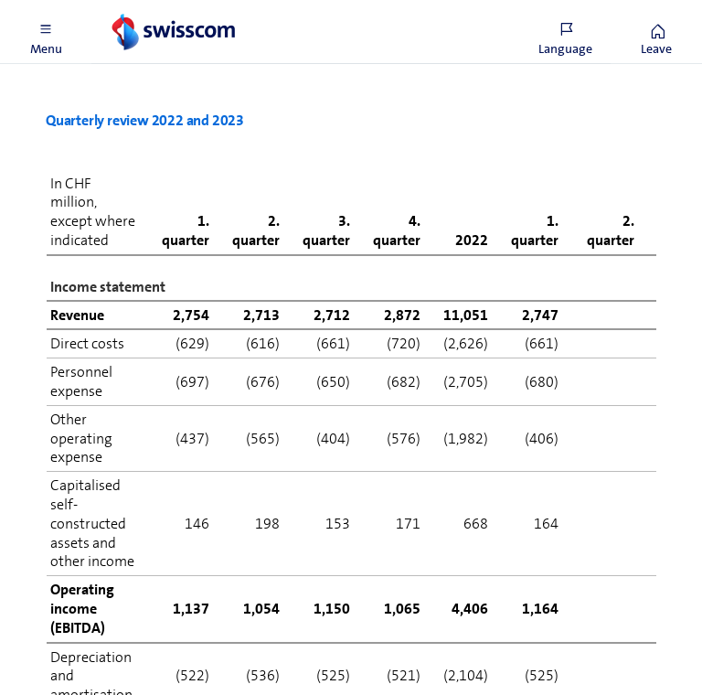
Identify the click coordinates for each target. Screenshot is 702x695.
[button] (45, 32)
